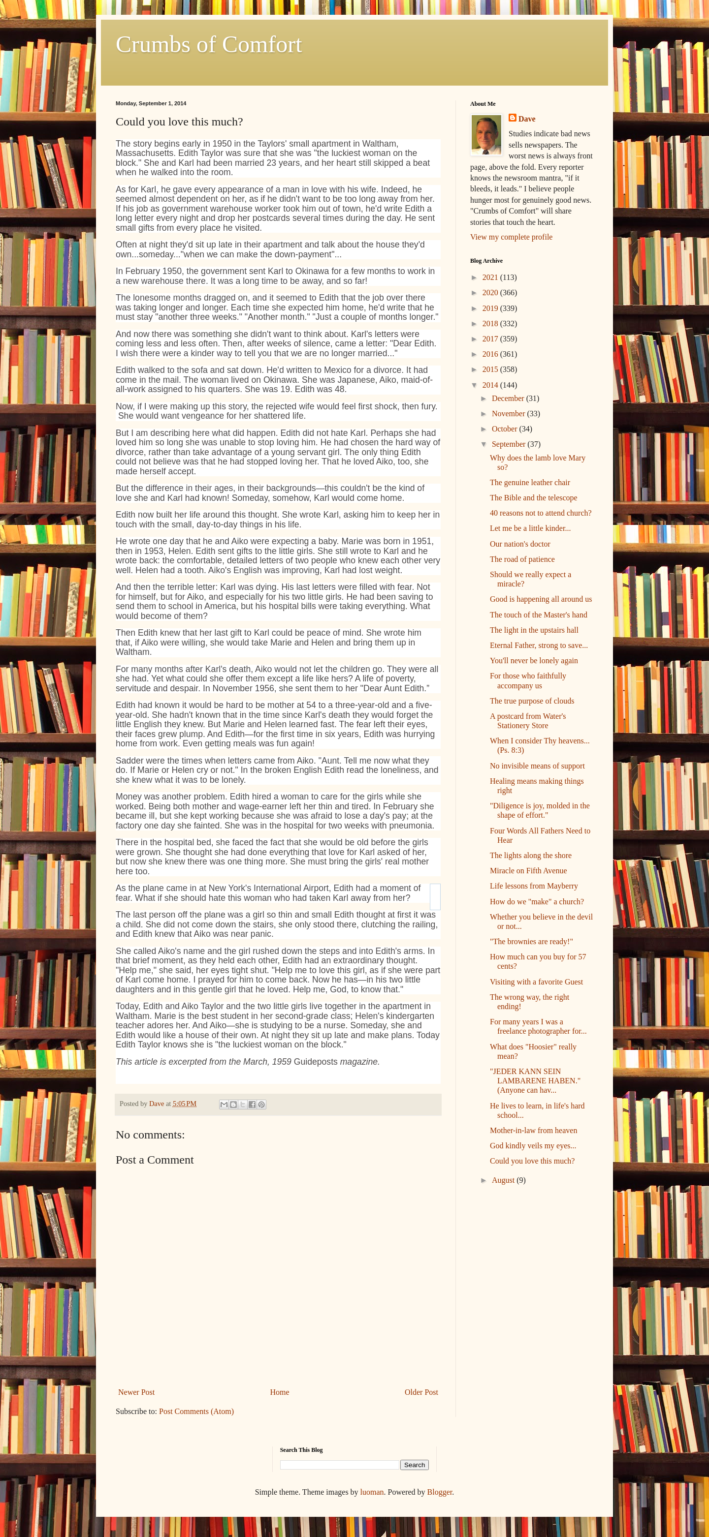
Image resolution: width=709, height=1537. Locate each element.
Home (280, 1392)
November (509, 413)
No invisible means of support (537, 766)
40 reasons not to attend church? (541, 513)
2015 (491, 369)
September (509, 444)
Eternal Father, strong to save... (539, 645)
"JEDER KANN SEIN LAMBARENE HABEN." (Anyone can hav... (535, 1080)
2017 (491, 339)
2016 (491, 354)
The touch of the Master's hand (538, 615)
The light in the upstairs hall (534, 630)
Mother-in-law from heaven (533, 1130)
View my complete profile (511, 237)
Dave (527, 119)
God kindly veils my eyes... (533, 1145)
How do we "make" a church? (537, 901)
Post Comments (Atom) (196, 1411)
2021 (491, 277)
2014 (491, 385)
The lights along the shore (531, 855)
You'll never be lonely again (534, 660)
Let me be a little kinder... (530, 528)
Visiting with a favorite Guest (536, 982)
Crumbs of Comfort (209, 44)
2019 (491, 308)
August (504, 1180)
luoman (372, 1492)
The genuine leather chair (530, 482)
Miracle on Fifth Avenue (528, 870)
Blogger (439, 1492)
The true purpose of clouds (532, 701)
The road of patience (522, 559)
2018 (491, 323)
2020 (491, 292)
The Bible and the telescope (534, 497)
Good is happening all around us (541, 599)
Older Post (421, 1392)
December (509, 398)
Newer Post (136, 1392)
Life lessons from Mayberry (534, 886)
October (505, 429)
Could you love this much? (532, 1161)
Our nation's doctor (520, 544)
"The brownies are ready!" (531, 941)
